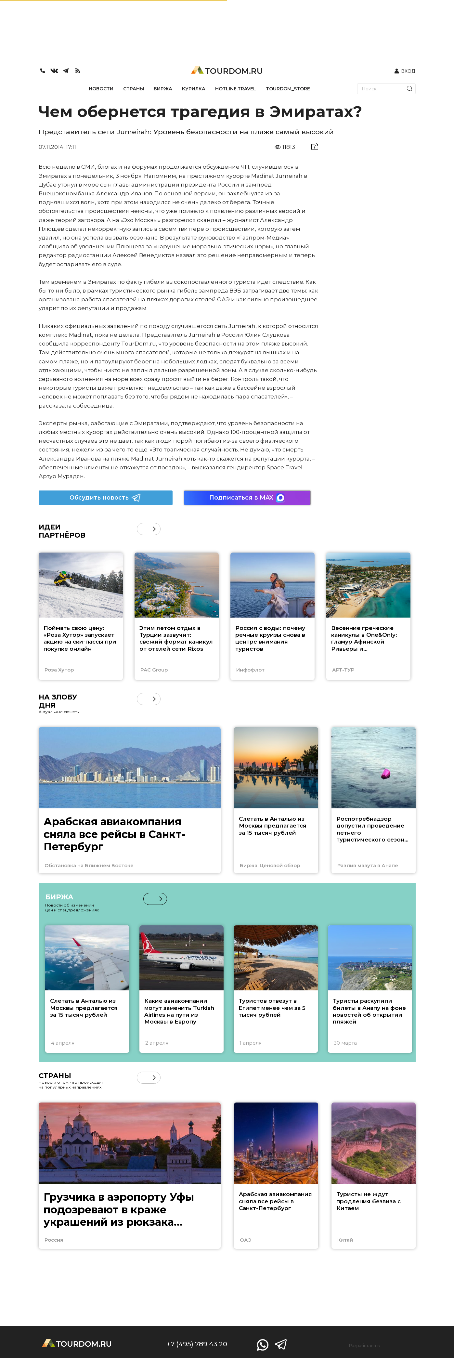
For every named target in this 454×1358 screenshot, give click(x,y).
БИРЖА (163, 89)
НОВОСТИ (101, 89)
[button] (154, 529)
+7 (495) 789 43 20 (197, 1344)
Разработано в (364, 1345)
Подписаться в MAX (247, 498)
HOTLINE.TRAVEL (235, 89)
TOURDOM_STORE (288, 89)
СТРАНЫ (133, 89)
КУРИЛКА (193, 89)
